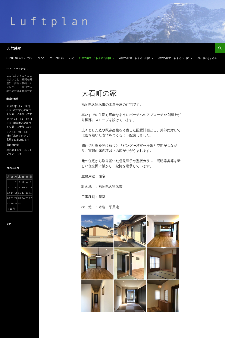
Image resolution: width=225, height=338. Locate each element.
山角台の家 (12, 144)
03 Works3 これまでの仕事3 (173, 58)
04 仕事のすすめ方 (207, 58)
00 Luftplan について (62, 58)
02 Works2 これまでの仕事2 (134, 58)
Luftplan (13, 48)
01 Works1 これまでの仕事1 (95, 58)
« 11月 (11, 208)
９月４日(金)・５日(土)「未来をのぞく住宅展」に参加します (18, 135)
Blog (41, 58)
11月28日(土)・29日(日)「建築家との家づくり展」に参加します (19, 110)
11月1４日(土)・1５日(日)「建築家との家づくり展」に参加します (19, 122)
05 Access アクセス (17, 68)
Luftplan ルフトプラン (19, 58)
